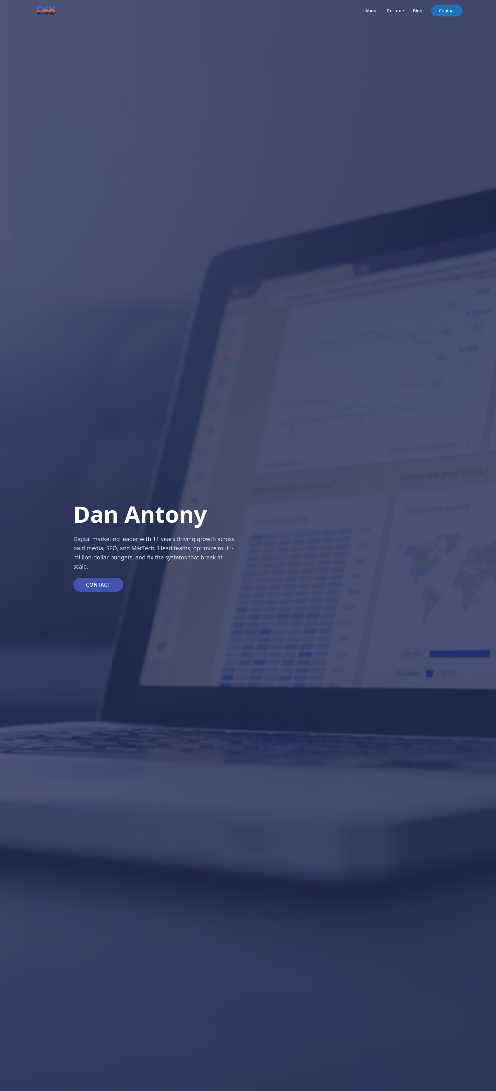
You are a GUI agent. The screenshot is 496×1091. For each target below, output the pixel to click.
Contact (447, 11)
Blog (417, 11)
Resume (395, 11)
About (371, 11)
